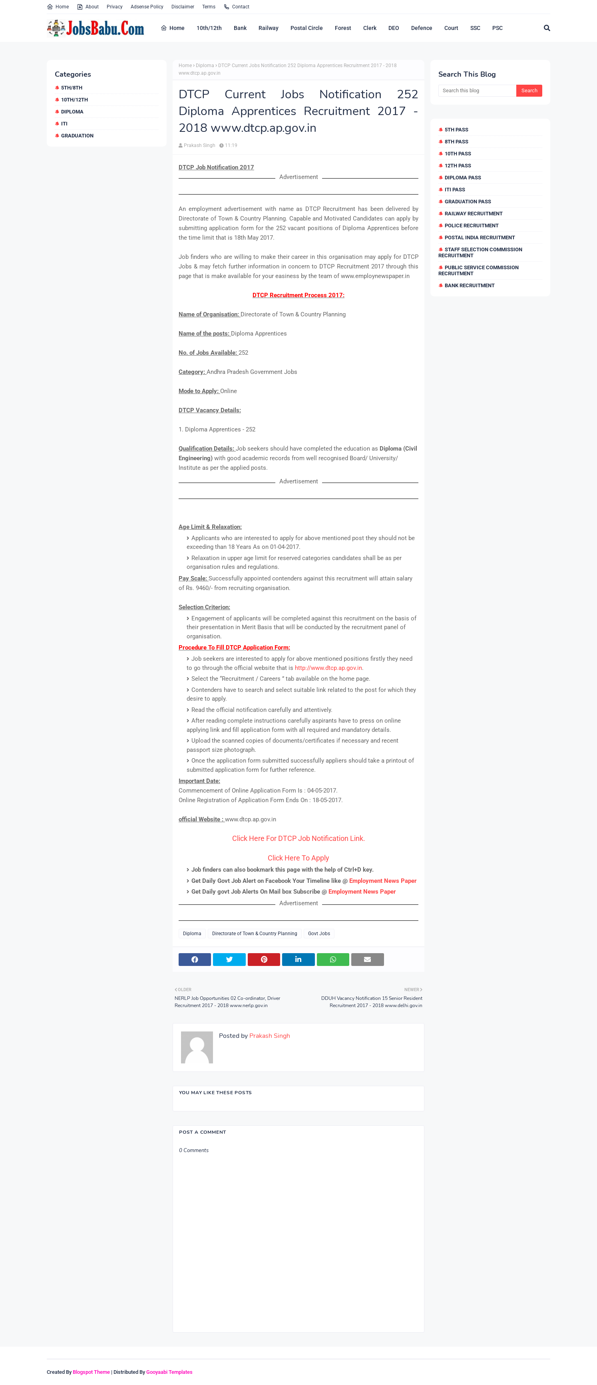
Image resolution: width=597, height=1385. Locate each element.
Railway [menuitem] (269, 28)
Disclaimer (182, 7)
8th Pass (456, 142)
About (88, 7)
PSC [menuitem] (497, 28)
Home (58, 7)
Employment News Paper (383, 880)
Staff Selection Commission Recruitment (480, 252)
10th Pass (458, 154)
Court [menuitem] (451, 28)
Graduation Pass (468, 202)
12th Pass (458, 166)
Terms (208, 7)
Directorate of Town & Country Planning (254, 933)
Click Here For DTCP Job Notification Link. (298, 838)
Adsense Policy (147, 7)
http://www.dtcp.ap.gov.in (328, 668)
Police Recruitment (472, 226)
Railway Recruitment (474, 214)
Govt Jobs (319, 933)
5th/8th (71, 88)
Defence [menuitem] (421, 28)
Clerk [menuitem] (369, 28)
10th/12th (74, 100)
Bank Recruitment (470, 285)
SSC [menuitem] (475, 28)
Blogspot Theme (91, 1372)
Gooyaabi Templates (169, 1372)
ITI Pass (455, 190)
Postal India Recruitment (480, 237)
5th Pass (456, 130)
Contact (236, 7)
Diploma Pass (463, 178)
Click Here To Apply (298, 858)
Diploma (72, 112)
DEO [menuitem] (393, 28)
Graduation (77, 136)
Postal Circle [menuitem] (307, 28)
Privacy (115, 7)
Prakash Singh (199, 145)
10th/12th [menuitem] (209, 28)
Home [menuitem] (173, 28)
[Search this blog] (477, 91)
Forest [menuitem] (343, 28)
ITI (64, 124)
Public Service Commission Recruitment (478, 270)
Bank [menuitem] (240, 28)
